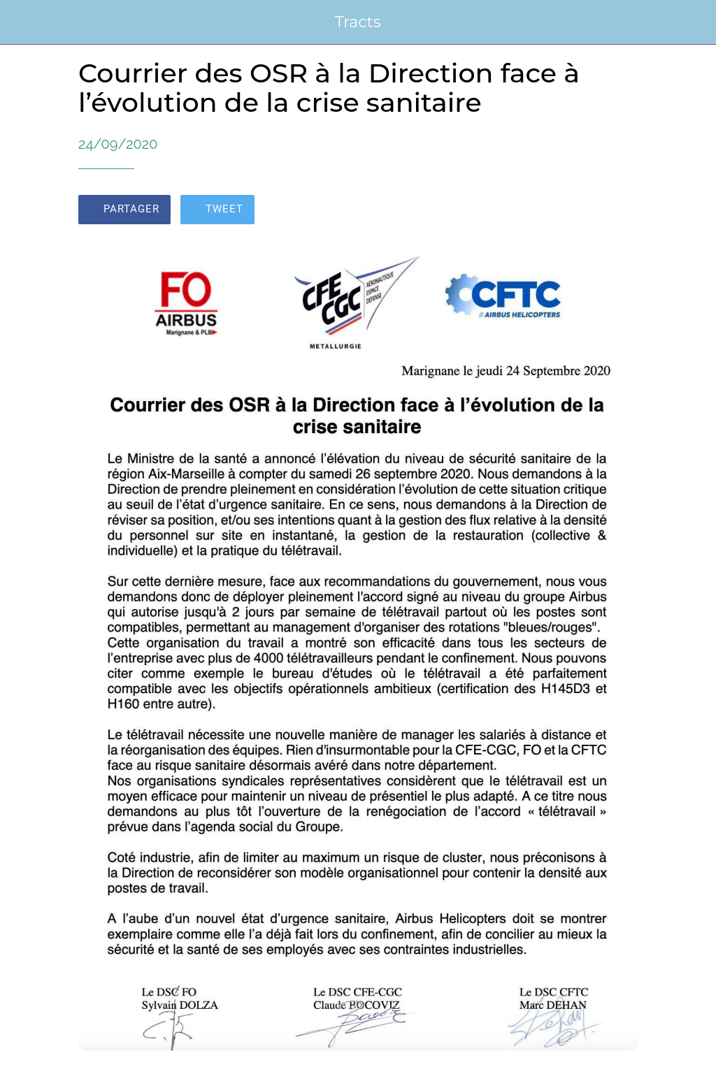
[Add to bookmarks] (621, 211)
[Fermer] (22, 22)
